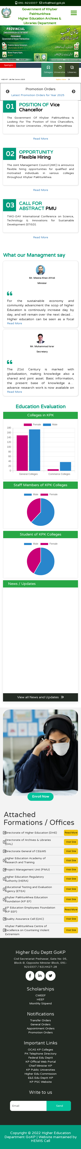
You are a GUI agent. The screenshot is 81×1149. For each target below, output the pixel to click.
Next (77, 44)
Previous (3, 44)
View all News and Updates (40, 697)
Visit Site (71, 842)
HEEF (40, 999)
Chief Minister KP (40, 1065)
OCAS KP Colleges (40, 1049)
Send (59, 1106)
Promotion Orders (40, 1032)
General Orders (40, 1024)
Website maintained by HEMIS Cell (54, 1139)
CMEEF (40, 995)
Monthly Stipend (40, 1003)
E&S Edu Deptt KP (40, 1078)
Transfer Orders (40, 1020)
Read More (40, 138)
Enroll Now (40, 797)
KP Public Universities (40, 1069)
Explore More (63, 79)
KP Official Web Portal (40, 1061)
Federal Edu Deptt (40, 1057)
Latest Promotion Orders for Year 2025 (37, 95)
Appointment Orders (41, 1028)
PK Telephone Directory (40, 1053)
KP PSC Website (40, 1082)
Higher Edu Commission (40, 1073)
